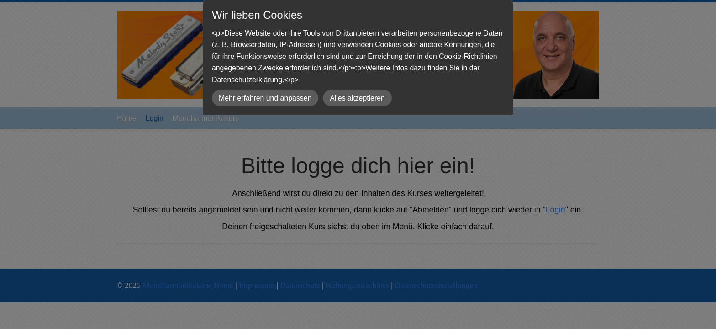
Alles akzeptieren (357, 98)
